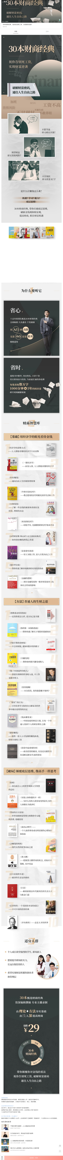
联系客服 (60, 1146)
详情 (15, 31)
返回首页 (60, 1151)
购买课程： (34, 1158)
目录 (47, 31)
